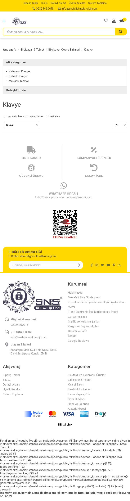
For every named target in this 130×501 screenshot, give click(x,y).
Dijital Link (65, 424)
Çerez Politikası (77, 316)
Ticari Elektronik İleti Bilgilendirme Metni (93, 311)
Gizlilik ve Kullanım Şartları (84, 321)
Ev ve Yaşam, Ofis (79, 394)
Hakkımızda (75, 292)
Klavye (88, 49)
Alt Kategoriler (16, 62)
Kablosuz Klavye (19, 71)
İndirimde (55, 116)
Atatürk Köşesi (77, 408)
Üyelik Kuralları (77, 3)
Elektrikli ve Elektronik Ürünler (86, 375)
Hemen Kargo (36, 116)
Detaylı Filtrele (16, 90)
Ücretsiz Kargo (16, 116)
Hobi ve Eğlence (78, 403)
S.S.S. (44, 3)
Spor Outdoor (76, 399)
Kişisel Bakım (76, 384)
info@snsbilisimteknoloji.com (77, 8)
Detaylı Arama (58, 3)
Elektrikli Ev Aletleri (80, 389)
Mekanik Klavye (19, 81)
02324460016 (43, 8)
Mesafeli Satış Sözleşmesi (84, 297)
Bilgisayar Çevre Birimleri (64, 49)
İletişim (72, 335)
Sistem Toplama (97, 3)
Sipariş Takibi (31, 3)
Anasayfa (9, 49)
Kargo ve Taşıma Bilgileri (83, 326)
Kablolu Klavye (18, 76)
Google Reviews (78, 340)
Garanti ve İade (77, 331)
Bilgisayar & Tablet (32, 49)
